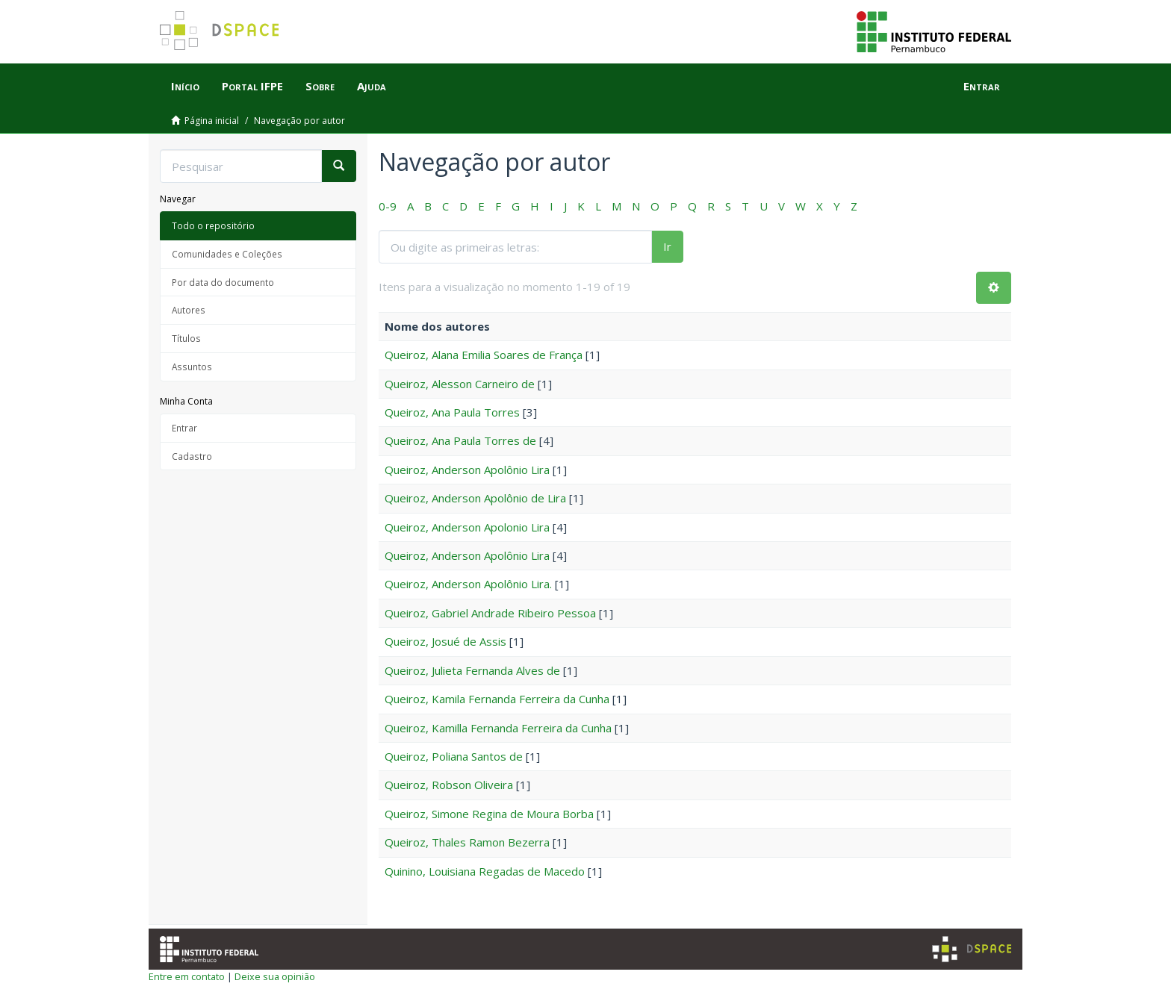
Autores (188, 310)
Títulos (186, 338)
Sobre (320, 85)
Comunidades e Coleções (227, 254)
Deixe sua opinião (274, 976)
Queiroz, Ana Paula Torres (452, 412)
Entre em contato (187, 976)
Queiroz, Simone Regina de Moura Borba (489, 813)
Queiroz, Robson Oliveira (449, 784)
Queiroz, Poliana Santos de (454, 756)
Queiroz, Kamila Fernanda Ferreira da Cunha (497, 698)
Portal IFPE (252, 85)
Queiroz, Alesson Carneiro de (460, 383)
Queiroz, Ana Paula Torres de (460, 440)
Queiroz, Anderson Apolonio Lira (467, 527)
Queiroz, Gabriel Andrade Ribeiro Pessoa (490, 612)
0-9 (388, 206)
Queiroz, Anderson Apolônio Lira (467, 469)
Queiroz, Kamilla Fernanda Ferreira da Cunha (498, 727)
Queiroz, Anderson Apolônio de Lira (475, 497)
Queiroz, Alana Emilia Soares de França (484, 354)
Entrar (184, 428)
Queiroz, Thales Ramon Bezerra (467, 842)
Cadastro (192, 456)
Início (185, 85)
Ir (667, 246)
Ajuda (371, 85)
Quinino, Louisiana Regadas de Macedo (485, 871)
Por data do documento (223, 282)
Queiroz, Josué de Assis (445, 641)
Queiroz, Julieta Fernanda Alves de (472, 670)
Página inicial (211, 120)
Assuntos (192, 366)
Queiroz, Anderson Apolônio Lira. (468, 583)
